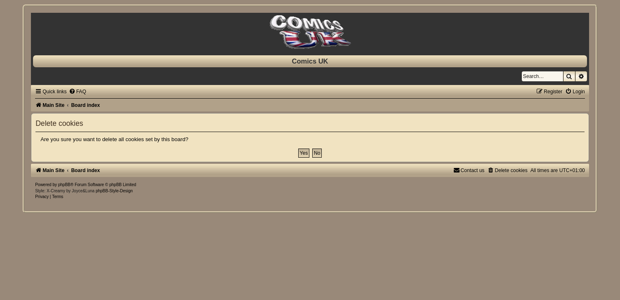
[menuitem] (77, 91)
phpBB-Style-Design (114, 191)
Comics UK (310, 61)
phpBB (64, 184)
